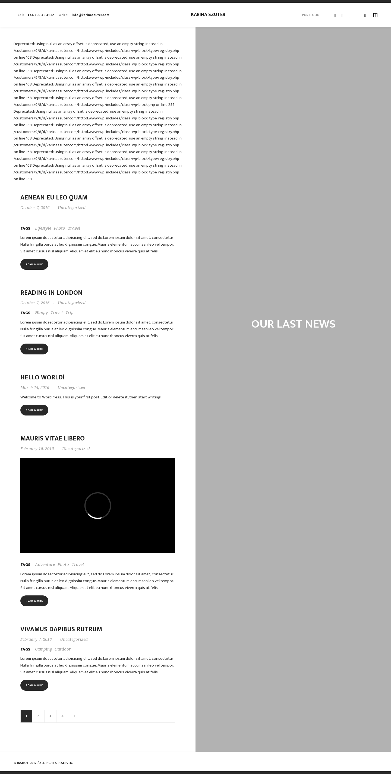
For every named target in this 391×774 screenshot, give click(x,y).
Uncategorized (72, 207)
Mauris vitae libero (52, 438)
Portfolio (310, 15)
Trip (69, 312)
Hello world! (42, 377)
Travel (74, 228)
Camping (43, 649)
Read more (34, 264)
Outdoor (63, 649)
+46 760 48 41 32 (40, 15)
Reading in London (51, 292)
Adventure (45, 564)
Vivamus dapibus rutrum (61, 629)
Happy (41, 312)
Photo (59, 228)
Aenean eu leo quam (53, 197)
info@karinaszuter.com (90, 15)
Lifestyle (43, 228)
